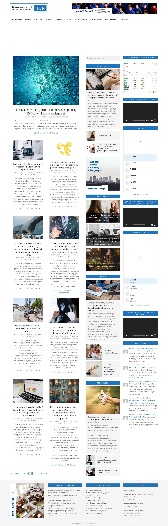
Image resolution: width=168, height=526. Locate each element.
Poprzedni (15, 473)
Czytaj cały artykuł (46, 133)
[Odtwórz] (126, 121)
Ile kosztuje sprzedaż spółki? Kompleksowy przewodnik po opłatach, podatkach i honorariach (28, 411)
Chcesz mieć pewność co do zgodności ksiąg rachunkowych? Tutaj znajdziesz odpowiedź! (103, 95)
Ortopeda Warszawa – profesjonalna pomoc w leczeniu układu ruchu (64, 330)
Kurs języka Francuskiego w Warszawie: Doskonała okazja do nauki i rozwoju (103, 217)
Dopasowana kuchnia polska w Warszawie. (103, 267)
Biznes (65, 117)
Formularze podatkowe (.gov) (96, 503)
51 (37, 473)
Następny (44, 473)
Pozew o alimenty (104, 136)
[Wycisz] (152, 121)
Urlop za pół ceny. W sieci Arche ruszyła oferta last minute (28, 328)
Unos (81, 523)
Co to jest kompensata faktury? (59, 500)
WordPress (93, 523)
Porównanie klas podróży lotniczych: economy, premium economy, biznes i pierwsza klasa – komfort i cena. (28, 249)
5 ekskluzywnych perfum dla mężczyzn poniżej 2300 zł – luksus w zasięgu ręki (46, 111)
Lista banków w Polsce (94, 505)
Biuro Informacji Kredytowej (96, 511)
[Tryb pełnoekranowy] (155, 121)
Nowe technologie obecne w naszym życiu (107, 471)
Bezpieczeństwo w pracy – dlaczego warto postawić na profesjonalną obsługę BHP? (64, 165)
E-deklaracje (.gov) (92, 500)
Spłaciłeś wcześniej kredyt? (111, 352)
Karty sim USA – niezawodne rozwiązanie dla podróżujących (107, 460)
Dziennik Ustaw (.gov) (94, 490)
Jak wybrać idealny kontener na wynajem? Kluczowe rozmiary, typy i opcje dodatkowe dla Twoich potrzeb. (64, 413)
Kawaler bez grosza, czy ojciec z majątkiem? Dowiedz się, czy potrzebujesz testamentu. (107, 147)
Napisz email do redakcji (133, 503)
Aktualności (32, 260)
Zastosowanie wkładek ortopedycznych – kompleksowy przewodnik (103, 419)
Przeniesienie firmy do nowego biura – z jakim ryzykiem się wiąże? (142, 400)
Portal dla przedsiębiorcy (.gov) (97, 493)
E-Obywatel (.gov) (92, 495)
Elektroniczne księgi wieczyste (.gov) (99, 508)
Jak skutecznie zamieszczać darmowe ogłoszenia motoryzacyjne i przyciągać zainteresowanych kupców (64, 247)
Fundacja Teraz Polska (94, 513)
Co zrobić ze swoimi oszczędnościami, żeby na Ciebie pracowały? (111, 369)
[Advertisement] (84, 37)
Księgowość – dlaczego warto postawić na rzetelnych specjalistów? (28, 167)
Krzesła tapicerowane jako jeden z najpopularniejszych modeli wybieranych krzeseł (103, 241)
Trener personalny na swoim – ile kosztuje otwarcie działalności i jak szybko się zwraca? (102, 307)
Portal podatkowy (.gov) (94, 498)
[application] (140, 113)
